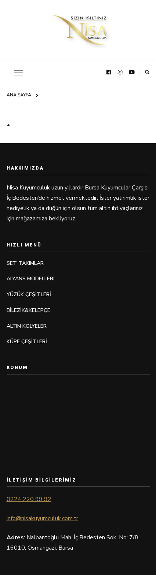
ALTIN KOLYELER (27, 326)
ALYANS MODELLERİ (31, 278)
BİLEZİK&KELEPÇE (28, 310)
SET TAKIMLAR (25, 263)
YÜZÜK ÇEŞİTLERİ (29, 294)
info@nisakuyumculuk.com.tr (42, 518)
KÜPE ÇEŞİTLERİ (27, 341)
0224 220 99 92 (29, 499)
